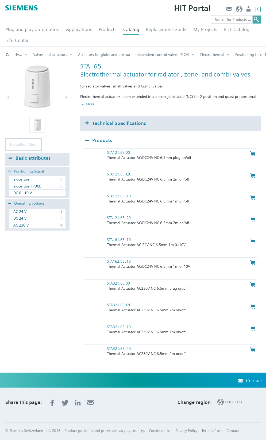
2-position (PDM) (27, 186)
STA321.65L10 (119, 327)
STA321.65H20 (119, 305)
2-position (21, 179)
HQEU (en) (233, 402)
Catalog (131, 29)
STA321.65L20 (119, 348)
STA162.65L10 (119, 261)
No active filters (23, 144)
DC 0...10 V (22, 193)
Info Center (17, 40)
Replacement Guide (166, 29)
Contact (254, 380)
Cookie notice (160, 430)
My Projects (205, 29)
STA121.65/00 (118, 152)
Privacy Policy (186, 430)
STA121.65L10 (119, 196)
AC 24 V (19, 211)
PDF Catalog (236, 29)
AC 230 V (21, 225)
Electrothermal (45, 54)
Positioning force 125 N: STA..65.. (96, 54)
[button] (37, 125)
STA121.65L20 (119, 218)
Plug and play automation (32, 29)
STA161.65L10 (119, 240)
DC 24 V (19, 218)
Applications (79, 29)
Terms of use (212, 430)
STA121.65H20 (119, 174)
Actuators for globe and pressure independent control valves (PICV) (21, 54)
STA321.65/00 (118, 283)
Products (108, 29)
